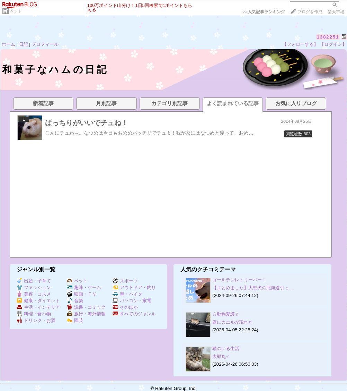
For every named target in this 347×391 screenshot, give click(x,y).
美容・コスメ (34, 294)
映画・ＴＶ (82, 294)
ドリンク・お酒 (36, 320)
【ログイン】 (333, 44)
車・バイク (127, 294)
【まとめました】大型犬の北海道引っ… (252, 287)
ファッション (34, 287)
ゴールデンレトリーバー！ (239, 279)
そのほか (125, 307)
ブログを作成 (309, 11)
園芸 (75, 320)
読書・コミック (86, 307)
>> (264, 11)
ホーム (8, 44)
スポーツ (125, 280)
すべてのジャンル (134, 313)
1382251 (328, 37)
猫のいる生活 (225, 348)
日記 (23, 44)
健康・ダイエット (38, 300)
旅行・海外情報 (86, 313)
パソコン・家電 (132, 300)
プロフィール (45, 44)
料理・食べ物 (34, 313)
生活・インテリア (38, 307)
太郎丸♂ (220, 356)
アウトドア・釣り (134, 287)
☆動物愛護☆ (225, 314)
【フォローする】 (300, 44)
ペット (16, 11)
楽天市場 (336, 11)
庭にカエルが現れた (232, 322)
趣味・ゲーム (84, 287)
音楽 (75, 300)
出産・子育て (34, 280)
